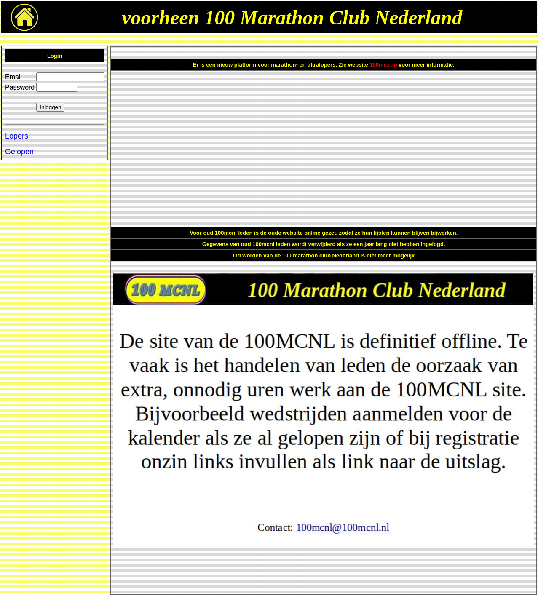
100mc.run (383, 64)
